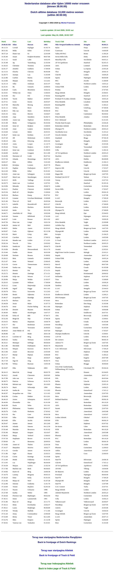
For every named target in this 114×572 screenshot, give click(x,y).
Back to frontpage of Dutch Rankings (57, 542)
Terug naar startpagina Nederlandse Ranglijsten (57, 537)
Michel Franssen (68, 23)
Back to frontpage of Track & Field (57, 555)
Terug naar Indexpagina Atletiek (57, 563)
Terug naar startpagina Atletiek (57, 550)
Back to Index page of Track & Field (57, 568)
